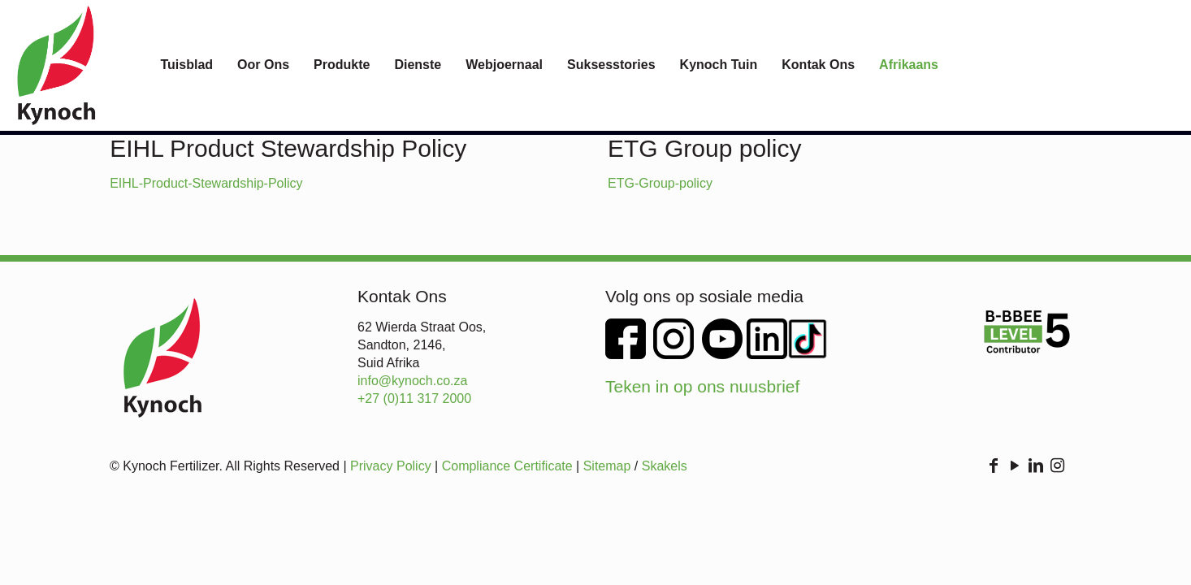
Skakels (664, 466)
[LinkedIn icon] (1036, 467)
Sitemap (607, 466)
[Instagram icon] (1057, 467)
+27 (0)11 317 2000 (414, 398)
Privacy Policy (390, 466)
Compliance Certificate (507, 466)
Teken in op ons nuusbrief (702, 386)
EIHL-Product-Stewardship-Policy (206, 183)
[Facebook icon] (993, 467)
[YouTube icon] (1015, 467)
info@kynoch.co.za (412, 381)
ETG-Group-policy (660, 183)
